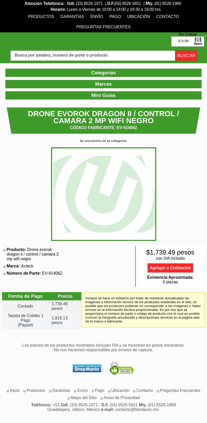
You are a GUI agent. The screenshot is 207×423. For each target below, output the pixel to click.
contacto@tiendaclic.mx (137, 409)
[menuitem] (41, 16)
